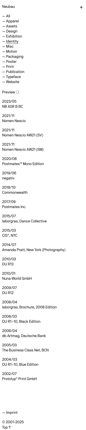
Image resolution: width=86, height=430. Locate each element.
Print (10, 66)
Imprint (12, 412)
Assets (11, 26)
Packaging (15, 56)
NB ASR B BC (12, 106)
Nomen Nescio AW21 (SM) (23, 149)
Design (11, 31)
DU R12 (7, 293)
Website (12, 82)
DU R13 (7, 264)
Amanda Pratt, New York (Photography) (33, 250)
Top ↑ (6, 427)
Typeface (13, 77)
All (8, 16)
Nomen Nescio (14, 121)
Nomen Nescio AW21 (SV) (22, 135)
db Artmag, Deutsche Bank (24, 336)
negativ (8, 178)
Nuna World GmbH (17, 278)
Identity (12, 41)
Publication (15, 72)
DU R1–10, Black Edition (21, 321)
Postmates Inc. (14, 207)
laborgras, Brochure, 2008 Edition (29, 307)
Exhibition (14, 36)
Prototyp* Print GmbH (19, 379)
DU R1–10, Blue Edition (20, 364)
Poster (11, 61)
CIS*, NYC (9, 235)
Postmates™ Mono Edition (23, 164)
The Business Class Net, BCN (25, 350)
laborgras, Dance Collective (24, 221)
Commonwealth (15, 192)
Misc (10, 46)
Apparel (12, 21)
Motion (11, 51)
